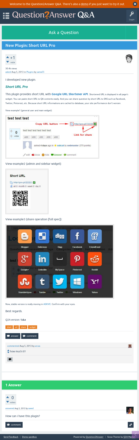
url (16, 327)
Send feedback (11, 437)
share (23, 327)
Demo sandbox (29, 437)
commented (13, 346)
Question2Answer (95, 437)
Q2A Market (129, 437)
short (9, 327)
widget (33, 327)
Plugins (29, 72)
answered (9, 408)
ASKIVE (47, 304)
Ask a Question (64, 32)
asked (8, 72)
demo (84, 4)
